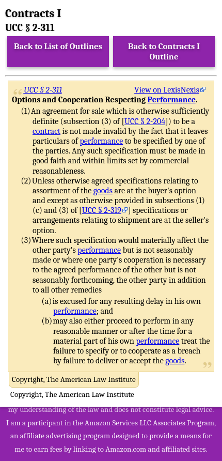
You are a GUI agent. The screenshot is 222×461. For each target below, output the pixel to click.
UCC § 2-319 (101, 210)
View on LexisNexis (166, 90)
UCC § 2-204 (144, 121)
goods (103, 190)
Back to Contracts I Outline (164, 51)
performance (101, 141)
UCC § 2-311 (43, 90)
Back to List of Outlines (58, 46)
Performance (172, 99)
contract (46, 131)
